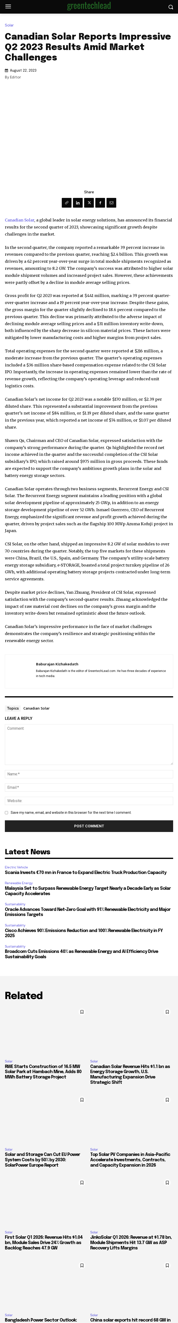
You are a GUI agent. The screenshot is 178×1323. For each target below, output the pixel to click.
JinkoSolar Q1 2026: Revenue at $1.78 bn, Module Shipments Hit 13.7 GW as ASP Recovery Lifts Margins (131, 1242)
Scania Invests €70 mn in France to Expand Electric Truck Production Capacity (85, 873)
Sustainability (15, 904)
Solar (10, 25)
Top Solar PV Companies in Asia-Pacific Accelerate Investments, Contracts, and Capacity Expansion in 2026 (130, 1160)
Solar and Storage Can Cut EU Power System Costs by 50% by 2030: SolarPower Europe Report (42, 1160)
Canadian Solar (19, 220)
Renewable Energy (19, 883)
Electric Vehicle (16, 867)
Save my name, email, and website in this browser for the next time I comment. (71, 812)
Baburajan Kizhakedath (57, 664)
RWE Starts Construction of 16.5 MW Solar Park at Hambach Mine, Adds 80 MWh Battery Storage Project (43, 1072)
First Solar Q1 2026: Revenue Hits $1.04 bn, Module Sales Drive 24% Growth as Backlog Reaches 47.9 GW (44, 1242)
